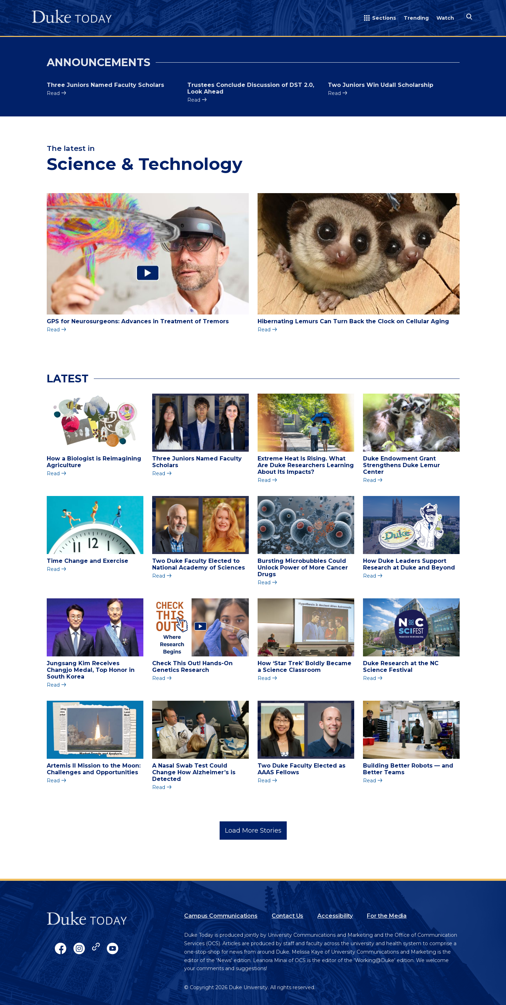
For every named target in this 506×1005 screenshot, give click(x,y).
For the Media (387, 915)
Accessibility (335, 915)
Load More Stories (253, 830)
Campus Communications (221, 915)
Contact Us (287, 915)
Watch (445, 18)
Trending (416, 18)
